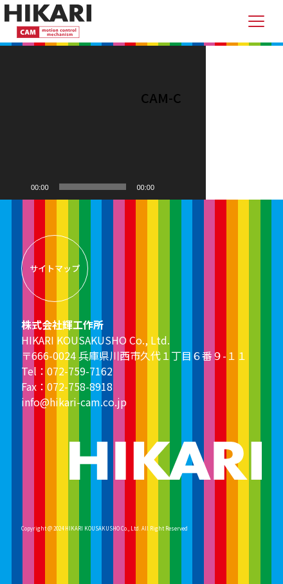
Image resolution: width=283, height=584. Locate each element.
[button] (103, 122)
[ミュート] (168, 186)
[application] (103, 122)
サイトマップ (55, 268)
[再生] (16, 186)
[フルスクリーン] (189, 186)
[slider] (93, 187)
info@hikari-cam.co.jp (74, 402)
